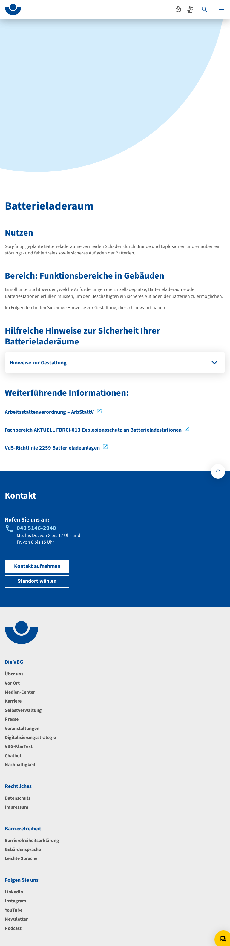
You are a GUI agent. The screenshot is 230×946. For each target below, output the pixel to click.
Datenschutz (17, 798)
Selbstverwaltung (23, 710)
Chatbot (13, 755)
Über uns (14, 674)
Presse (12, 719)
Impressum (16, 807)
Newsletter (16, 919)
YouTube (13, 910)
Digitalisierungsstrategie (30, 737)
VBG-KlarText (19, 746)
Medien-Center (20, 692)
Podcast (13, 928)
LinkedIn (14, 892)
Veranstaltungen (22, 728)
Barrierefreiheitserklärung (32, 840)
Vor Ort (12, 683)
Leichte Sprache (21, 858)
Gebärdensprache (23, 849)
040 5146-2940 (36, 528)
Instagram (15, 901)
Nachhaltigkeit (20, 764)
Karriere (13, 701)
